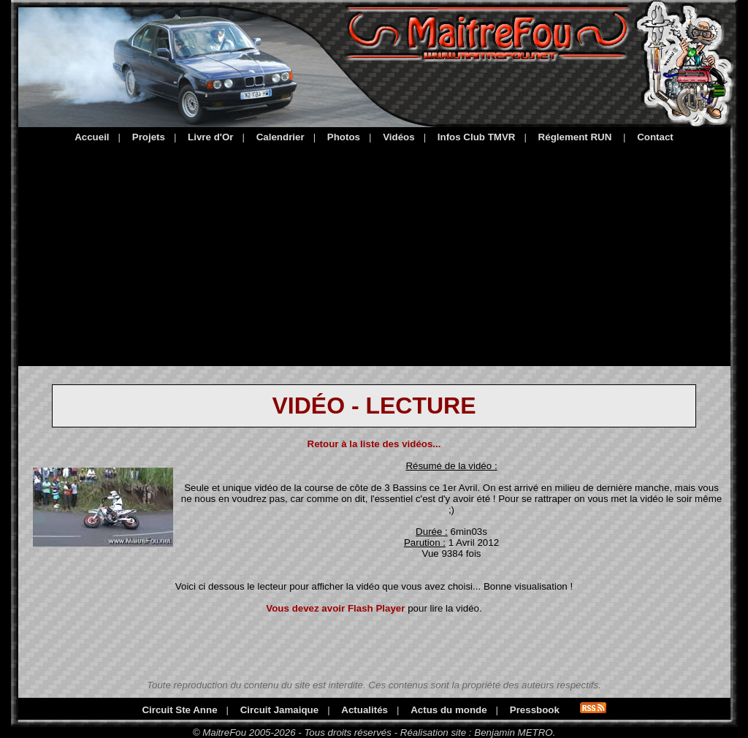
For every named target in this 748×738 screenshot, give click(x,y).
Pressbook (535, 709)
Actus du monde (448, 709)
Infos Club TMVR (477, 137)
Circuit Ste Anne (179, 709)
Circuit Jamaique (279, 709)
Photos (343, 137)
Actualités (364, 709)
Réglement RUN (575, 137)
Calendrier (280, 137)
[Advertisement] (374, 252)
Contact (655, 137)
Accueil (92, 137)
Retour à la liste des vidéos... (374, 443)
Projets (148, 137)
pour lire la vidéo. (373, 608)
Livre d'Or (210, 137)
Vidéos (398, 137)
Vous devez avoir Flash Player (335, 608)
